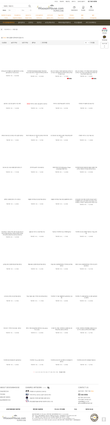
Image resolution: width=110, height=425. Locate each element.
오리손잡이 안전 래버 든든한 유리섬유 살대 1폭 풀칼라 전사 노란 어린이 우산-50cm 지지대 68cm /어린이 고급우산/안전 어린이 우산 (86, 201)
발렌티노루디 (50, 18)
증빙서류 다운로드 (5, 397)
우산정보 (2, 394)
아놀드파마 (60, 15)
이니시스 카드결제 (60, 409)
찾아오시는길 (89, 409)
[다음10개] (62, 372)
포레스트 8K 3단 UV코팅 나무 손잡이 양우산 (12, 135)
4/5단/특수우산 (50, 22)
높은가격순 (14, 42)
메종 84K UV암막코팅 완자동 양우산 (37, 264)
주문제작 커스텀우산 (6, 15)
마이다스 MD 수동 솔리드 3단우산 (38, 103)
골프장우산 (21, 22)
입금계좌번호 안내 (5, 400)
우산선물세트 (78, 22)
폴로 (82, 15)
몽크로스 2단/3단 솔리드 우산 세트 (12, 103)
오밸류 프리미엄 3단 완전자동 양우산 (37, 199)
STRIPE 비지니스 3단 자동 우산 (86, 135)
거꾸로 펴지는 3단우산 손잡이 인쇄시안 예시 (40, 394)
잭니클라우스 (17, 15)
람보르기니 (28, 15)
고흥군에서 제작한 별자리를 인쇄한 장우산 (39, 398)
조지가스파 (50, 15)
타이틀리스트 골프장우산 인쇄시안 (37, 391)
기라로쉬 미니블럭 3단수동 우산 (86, 103)
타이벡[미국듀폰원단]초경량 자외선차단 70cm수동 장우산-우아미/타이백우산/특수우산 (37, 73)
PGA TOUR (61, 18)
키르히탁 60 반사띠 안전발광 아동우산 (86, 360)
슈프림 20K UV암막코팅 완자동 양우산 (12, 264)
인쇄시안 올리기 (81, 1)
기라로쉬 (71, 15)
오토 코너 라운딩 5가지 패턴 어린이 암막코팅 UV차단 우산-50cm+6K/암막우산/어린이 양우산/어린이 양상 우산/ (86, 73)
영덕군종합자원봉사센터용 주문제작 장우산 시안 (41, 401)
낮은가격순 (25, 42)
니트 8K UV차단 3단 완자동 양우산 (12, 296)
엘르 (93, 15)
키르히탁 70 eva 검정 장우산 (37, 360)
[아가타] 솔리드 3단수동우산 (37, 167)
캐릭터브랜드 (71, 18)
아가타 (6, 18)
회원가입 (68, 1)
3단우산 (39, 22)
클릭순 (34, 42)
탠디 (82, 18)
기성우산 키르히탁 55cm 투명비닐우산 (61, 231)
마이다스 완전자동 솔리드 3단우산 (61, 103)
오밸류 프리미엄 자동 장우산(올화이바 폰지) (61, 199)
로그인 (56, 1)
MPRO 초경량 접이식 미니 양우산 (12, 199)
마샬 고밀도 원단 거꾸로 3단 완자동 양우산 (37, 296)
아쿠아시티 (39, 18)
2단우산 (30, 22)
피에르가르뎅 (28, 18)
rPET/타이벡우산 (91, 22)
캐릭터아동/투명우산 (64, 22)
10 (57, 372)
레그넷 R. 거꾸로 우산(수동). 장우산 (12, 328)
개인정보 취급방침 (38, 409)
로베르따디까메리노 (17, 18)
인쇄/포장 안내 (4, 391)
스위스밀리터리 (39, 15)
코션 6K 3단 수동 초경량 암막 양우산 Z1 (12, 167)
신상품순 (4, 42)
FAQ (75, 409)
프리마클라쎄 (93, 18)
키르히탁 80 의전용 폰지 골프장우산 (12, 360)
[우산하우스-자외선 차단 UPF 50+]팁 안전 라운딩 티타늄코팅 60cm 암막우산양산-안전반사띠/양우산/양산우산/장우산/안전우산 (12, 233)
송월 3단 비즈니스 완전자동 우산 (37, 231)
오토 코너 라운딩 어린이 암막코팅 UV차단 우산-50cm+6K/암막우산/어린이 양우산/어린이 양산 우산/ (62, 73)
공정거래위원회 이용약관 (13, 409)
